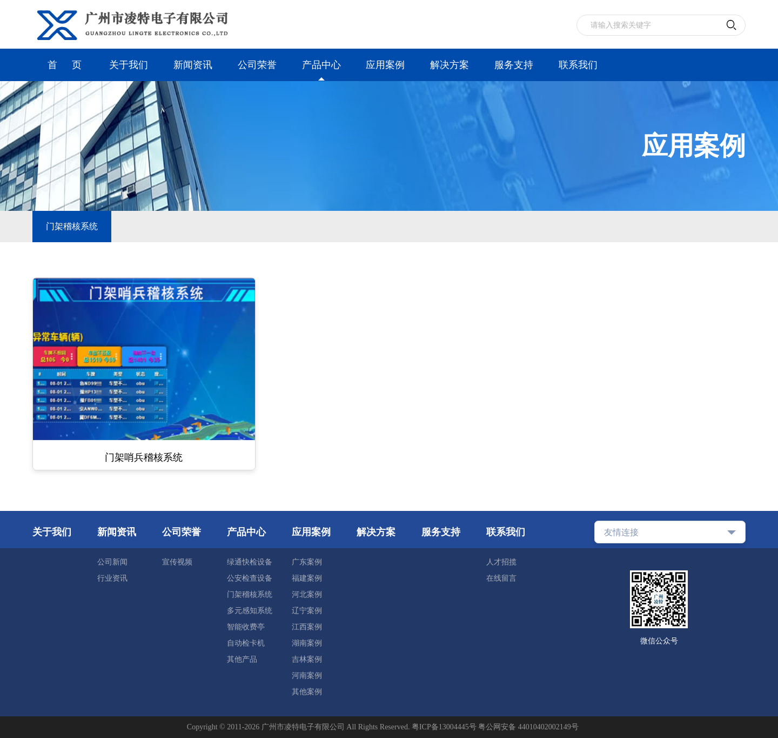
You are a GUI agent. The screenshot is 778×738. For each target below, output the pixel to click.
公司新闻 (112, 562)
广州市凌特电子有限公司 (303, 727)
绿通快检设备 (249, 562)
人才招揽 (501, 562)
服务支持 (513, 64)
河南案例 (307, 675)
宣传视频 (177, 562)
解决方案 (449, 64)
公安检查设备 (249, 578)
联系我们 (578, 64)
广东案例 (307, 562)
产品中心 (321, 64)
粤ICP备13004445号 (444, 727)
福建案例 (307, 578)
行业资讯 (112, 578)
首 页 (65, 64)
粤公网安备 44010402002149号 (528, 727)
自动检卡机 (246, 643)
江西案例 (307, 627)
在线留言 (501, 578)
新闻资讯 (192, 64)
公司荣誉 (257, 64)
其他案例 (307, 692)
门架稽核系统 (72, 226)
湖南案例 (307, 643)
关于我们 (128, 64)
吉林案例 (307, 659)
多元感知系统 (249, 611)
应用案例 (385, 64)
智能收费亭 (246, 627)
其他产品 (242, 659)
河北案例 (307, 594)
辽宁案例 (307, 611)
